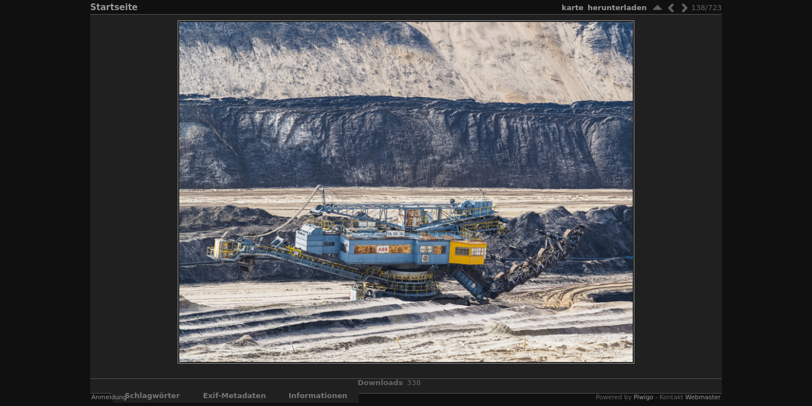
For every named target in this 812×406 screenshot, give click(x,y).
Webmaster (703, 397)
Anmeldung (109, 397)
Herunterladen (617, 7)
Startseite (114, 7)
